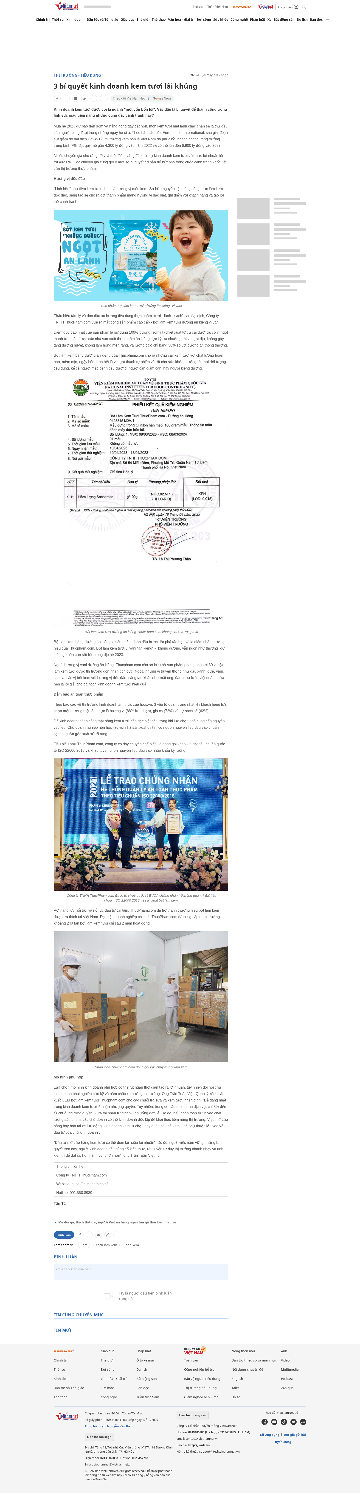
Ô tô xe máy (145, 1360)
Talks (235, 1388)
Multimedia (290, 1369)
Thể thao (159, 19)
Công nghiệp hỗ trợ (199, 1369)
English (237, 1378)
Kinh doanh (75, 19)
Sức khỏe (220, 19)
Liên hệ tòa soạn (99, 1437)
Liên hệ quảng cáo (192, 1415)
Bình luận (64, 1235)
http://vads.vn (199, 1445)
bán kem (132, 1245)
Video (285, 1360)
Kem (84, 1245)
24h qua (287, 1388)
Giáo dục (127, 19)
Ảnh (284, 1351)
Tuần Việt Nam (217, 7)
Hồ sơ (236, 1397)
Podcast (198, 7)
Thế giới (143, 19)
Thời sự (58, 19)
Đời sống (204, 19)
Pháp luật (257, 19)
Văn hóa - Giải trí (181, 19)
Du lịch (302, 19)
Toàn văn (191, 1360)
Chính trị (43, 19)
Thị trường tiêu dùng (200, 1388)
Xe (269, 19)
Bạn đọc (316, 19)
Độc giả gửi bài (295, 1435)
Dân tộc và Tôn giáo (102, 19)
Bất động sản (284, 19)
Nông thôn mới (243, 1351)
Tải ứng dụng (269, 1435)
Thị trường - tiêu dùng (77, 75)
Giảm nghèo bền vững (201, 1397)
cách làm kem (106, 1245)
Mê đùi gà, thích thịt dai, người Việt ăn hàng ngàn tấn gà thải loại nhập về (117, 1222)
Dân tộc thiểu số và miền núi (254, 1360)
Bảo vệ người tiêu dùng (202, 1378)
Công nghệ (239, 19)
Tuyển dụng (282, 1442)
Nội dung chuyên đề (247, 1369)
